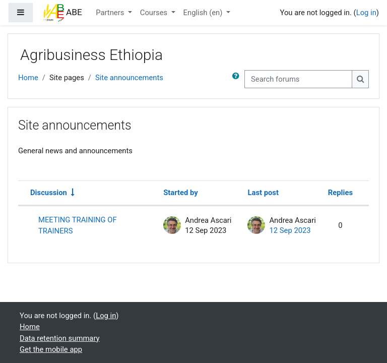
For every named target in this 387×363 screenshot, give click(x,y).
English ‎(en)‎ (203, 12)
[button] (237, 79)
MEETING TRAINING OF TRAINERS (77, 225)
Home (28, 77)
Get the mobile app (51, 349)
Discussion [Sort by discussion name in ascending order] (48, 192)
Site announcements (129, 77)
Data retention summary (60, 338)
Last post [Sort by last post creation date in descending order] (263, 192)
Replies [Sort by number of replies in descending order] (340, 192)
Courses (154, 12)
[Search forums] (298, 79)
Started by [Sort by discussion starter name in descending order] (180, 192)
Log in (366, 12)
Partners (111, 12)
